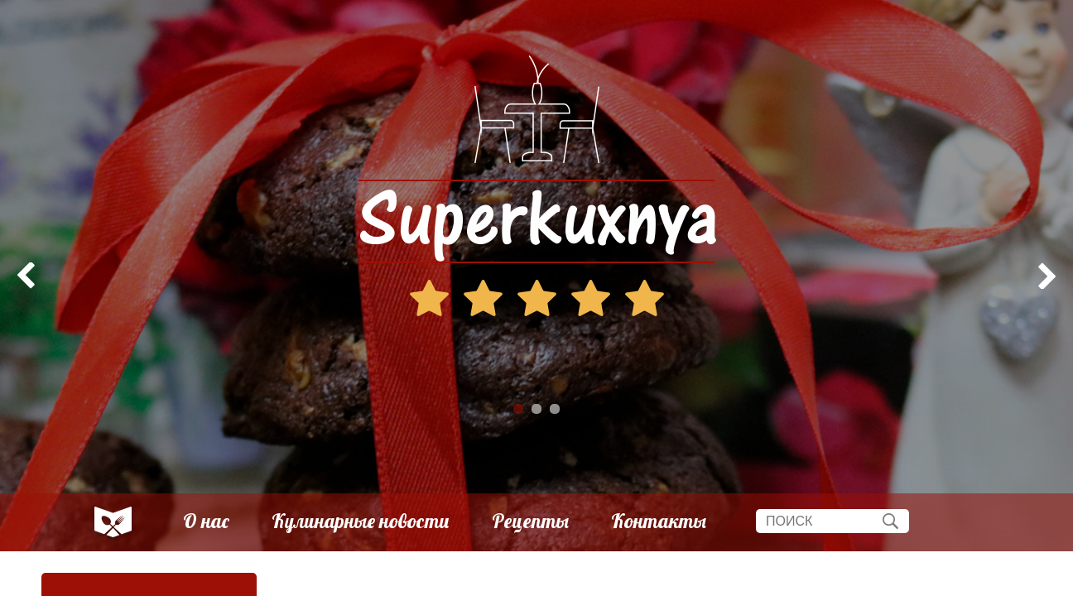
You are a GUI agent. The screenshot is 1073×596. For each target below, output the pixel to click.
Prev (21, 275)
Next (1051, 275)
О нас (206, 521)
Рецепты (530, 521)
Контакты (658, 521)
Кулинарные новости (361, 521)
